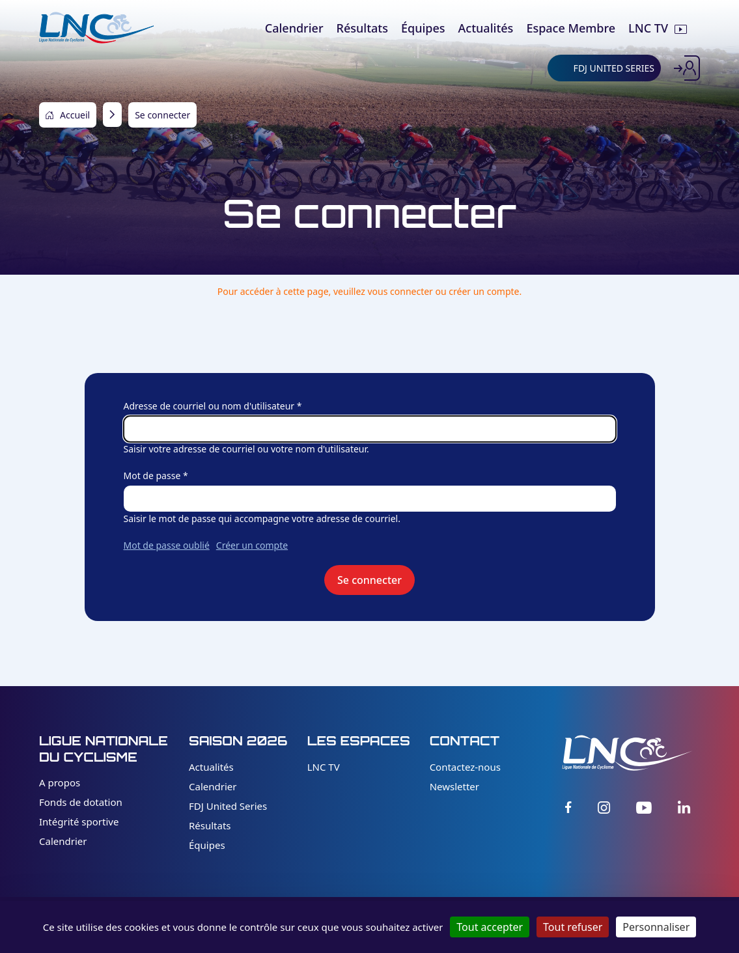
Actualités (211, 766)
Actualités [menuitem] (486, 28)
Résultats (210, 825)
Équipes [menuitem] (423, 28)
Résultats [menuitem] (362, 28)
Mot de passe (152, 475)
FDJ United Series (228, 805)
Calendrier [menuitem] (294, 28)
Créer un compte (252, 545)
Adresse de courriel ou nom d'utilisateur (209, 406)
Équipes (207, 844)
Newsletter (454, 786)
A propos (59, 782)
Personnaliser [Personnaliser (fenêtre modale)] (656, 927)
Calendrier (63, 841)
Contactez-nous (465, 766)
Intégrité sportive (79, 821)
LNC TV (323, 766)
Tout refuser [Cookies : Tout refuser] (572, 927)
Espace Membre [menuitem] (570, 28)
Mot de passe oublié (167, 545)
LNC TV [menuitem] (648, 28)
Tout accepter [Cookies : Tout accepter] (489, 927)
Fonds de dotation (80, 801)
